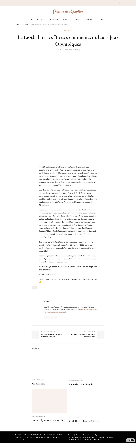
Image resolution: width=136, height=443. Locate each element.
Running (66, 19)
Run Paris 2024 (38, 383)
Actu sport (54, 19)
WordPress (47, 437)
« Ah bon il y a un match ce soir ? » (47, 420)
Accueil (70, 435)
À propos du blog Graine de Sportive (88, 435)
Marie (59, 50)
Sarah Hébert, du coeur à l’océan (84, 421)
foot (34, 287)
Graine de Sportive (68, 11)
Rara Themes (29, 437)
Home (31, 19)
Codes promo (86, 439)
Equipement (88, 19)
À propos (40, 19)
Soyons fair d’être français (81, 384)
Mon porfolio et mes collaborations (83, 437)
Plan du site (98, 439)
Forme (77, 19)
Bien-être (102, 19)
